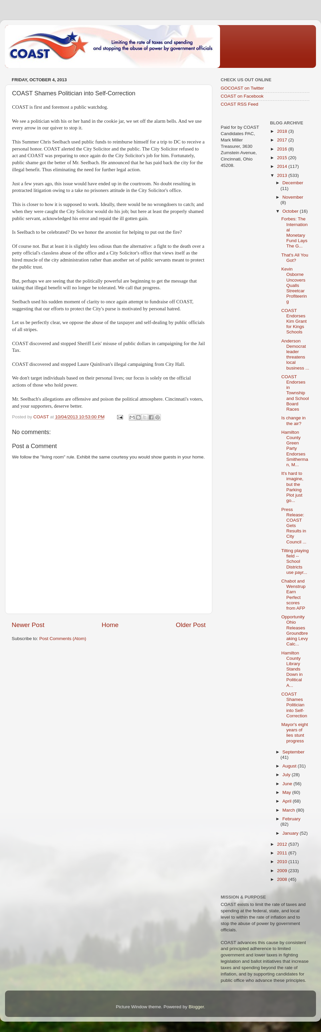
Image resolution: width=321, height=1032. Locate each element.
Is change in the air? (293, 420)
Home (110, 624)
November (293, 197)
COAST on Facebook (242, 96)
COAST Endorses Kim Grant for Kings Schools (294, 321)
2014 (282, 166)
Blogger (196, 1006)
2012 (282, 844)
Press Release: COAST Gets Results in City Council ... (293, 525)
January (291, 833)
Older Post (191, 624)
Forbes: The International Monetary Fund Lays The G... (294, 232)
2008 (282, 879)
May (287, 792)
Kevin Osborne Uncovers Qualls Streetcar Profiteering (294, 285)
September (294, 751)
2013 (282, 175)
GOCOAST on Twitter (242, 88)
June (288, 783)
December (293, 182)
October (291, 211)
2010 (282, 861)
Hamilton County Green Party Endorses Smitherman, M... (294, 448)
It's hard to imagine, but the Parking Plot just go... (292, 487)
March (289, 810)
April (288, 801)
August (290, 765)
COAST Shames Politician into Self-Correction (294, 705)
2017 (282, 139)
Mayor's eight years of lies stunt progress (294, 732)
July (287, 774)
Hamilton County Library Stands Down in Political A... (292, 669)
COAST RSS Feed (239, 104)
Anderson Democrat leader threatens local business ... (295, 354)
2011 (282, 852)
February (292, 818)
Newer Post (28, 624)
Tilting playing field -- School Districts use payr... (295, 561)
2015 (282, 157)
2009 (282, 870)
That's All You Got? (294, 257)
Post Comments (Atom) (62, 638)
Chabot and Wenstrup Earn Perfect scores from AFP (293, 595)
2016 (282, 148)
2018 (282, 131)
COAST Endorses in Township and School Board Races (295, 393)
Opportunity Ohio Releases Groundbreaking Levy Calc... (294, 630)
